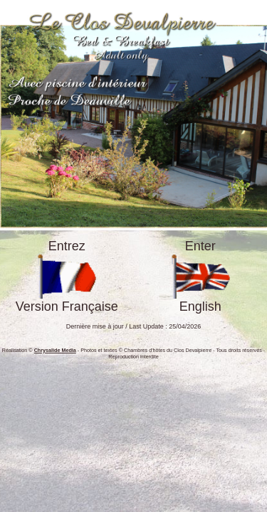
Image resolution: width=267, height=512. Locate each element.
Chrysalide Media (55, 350)
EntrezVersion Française (67, 276)
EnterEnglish (200, 276)
